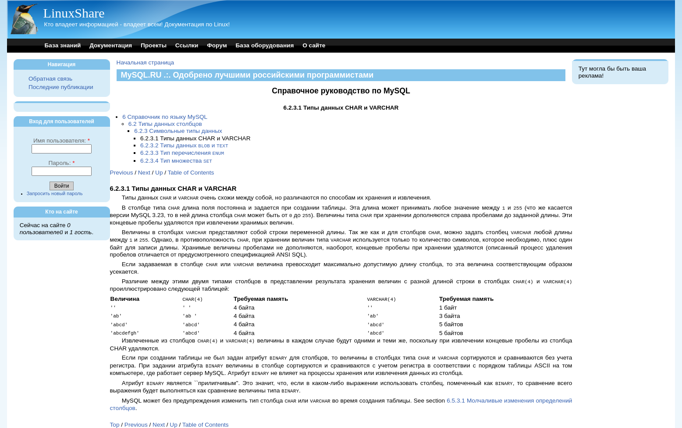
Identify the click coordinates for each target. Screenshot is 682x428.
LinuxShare (74, 13)
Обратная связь (50, 78)
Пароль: (62, 163)
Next (144, 171)
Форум (217, 45)
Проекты (154, 45)
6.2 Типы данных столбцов (165, 124)
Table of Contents (191, 171)
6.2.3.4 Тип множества (176, 160)
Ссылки (187, 45)
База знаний (63, 45)
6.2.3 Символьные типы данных (178, 131)
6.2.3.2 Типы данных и (184, 145)
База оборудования (264, 45)
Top (115, 415)
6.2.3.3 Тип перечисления (182, 152)
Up (159, 171)
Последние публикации (60, 87)
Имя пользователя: (61, 140)
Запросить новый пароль (55, 193)
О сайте (313, 45)
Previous (121, 171)
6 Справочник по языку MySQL (164, 117)
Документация (110, 45)
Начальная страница (145, 62)
